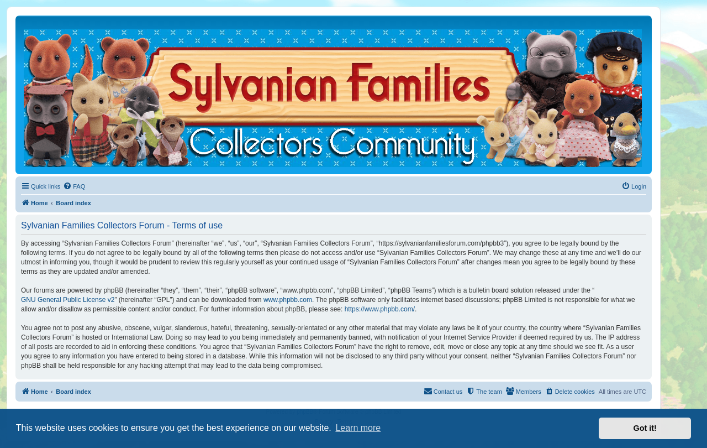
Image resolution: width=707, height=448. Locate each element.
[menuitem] (74, 186)
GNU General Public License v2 (67, 300)
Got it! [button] (645, 428)
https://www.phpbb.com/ (380, 309)
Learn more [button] (358, 428)
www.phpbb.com (287, 300)
